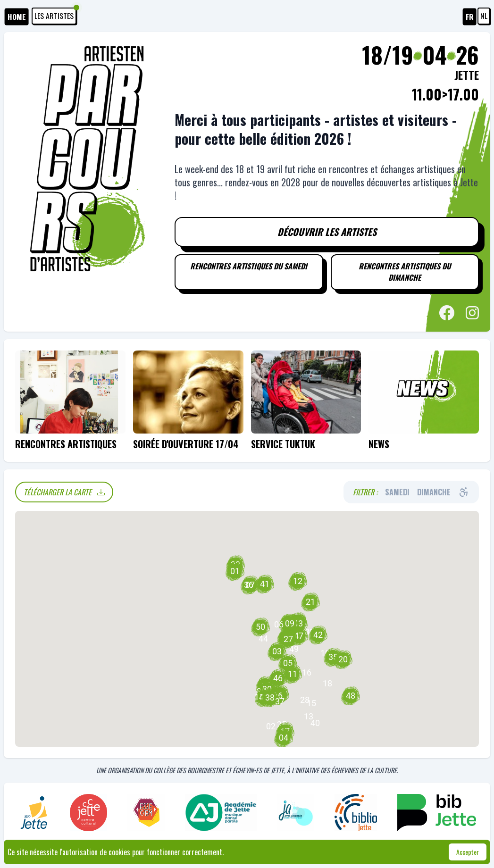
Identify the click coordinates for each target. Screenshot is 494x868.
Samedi (397, 492)
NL (483, 16)
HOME (17, 17)
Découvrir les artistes (327, 232)
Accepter (467, 852)
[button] (311, 703)
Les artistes (55, 15)
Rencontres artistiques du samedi (248, 267)
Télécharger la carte (64, 492)
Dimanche (434, 492)
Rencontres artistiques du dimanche (405, 272)
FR (470, 17)
